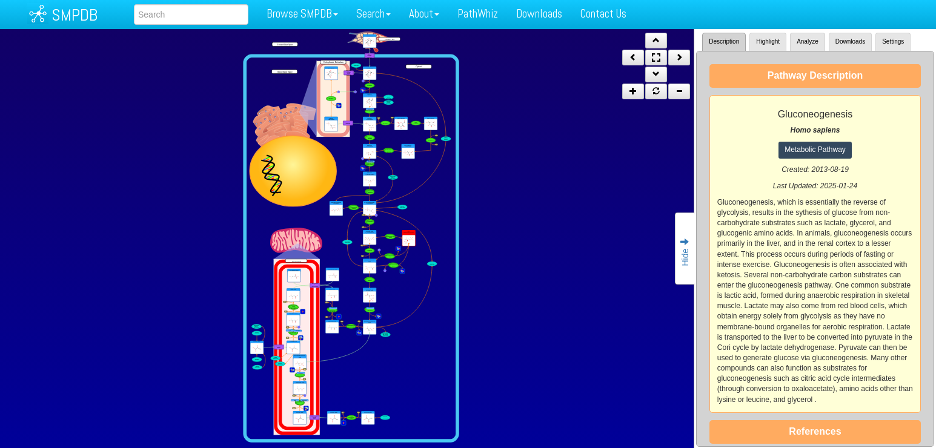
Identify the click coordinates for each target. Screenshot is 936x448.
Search (373, 13)
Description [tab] (724, 41)
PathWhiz (477, 13)
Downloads (539, 13)
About (424, 13)
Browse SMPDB (302, 13)
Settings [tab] (893, 41)
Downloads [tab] (850, 41)
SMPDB (74, 14)
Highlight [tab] (768, 41)
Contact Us (603, 13)
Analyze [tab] (807, 41)
